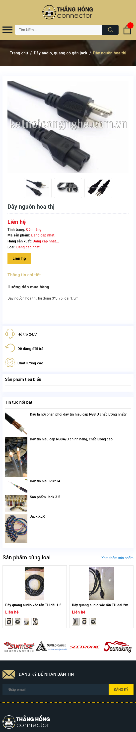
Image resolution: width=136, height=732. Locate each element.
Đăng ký (121, 690)
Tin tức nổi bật (18, 402)
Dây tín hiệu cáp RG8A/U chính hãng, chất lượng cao (71, 439)
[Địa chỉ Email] (68, 689)
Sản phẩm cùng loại (26, 557)
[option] (37, 188)
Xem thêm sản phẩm (117, 558)
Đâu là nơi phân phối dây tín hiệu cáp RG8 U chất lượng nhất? (78, 414)
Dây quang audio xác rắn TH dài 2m (100, 605)
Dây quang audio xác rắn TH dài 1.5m (35, 605)
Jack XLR (37, 516)
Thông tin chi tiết (24, 274)
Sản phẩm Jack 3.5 (45, 497)
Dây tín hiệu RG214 (45, 481)
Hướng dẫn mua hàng (28, 286)
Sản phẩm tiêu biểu (23, 379)
